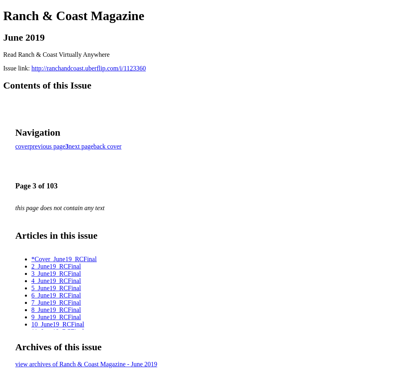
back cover (108, 146)
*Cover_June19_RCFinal (64, 259)
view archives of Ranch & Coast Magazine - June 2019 (86, 364)
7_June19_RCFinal (56, 302)
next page (81, 146)
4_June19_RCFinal (56, 280)
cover (22, 146)
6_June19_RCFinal (56, 295)
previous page (47, 146)
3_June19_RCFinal (56, 273)
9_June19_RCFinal (56, 317)
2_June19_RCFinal (56, 266)
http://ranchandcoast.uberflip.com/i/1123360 (88, 68)
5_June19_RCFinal (56, 288)
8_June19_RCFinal (56, 309)
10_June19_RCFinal (57, 324)
